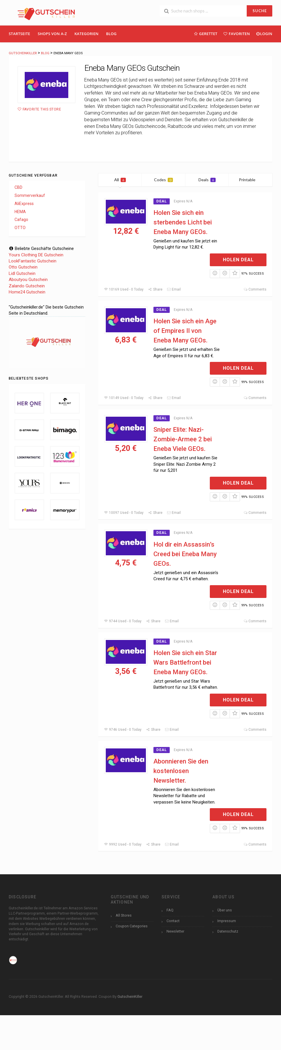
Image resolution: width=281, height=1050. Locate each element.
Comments (255, 289)
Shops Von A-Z (52, 33)
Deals (207, 179)
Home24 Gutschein (27, 292)
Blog (111, 33)
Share (155, 289)
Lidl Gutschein (22, 273)
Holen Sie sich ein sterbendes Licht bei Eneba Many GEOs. (182, 222)
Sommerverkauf (30, 195)
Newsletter (175, 931)
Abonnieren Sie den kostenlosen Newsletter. (180, 771)
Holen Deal (238, 259)
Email (174, 289)
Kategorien (86, 33)
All (120, 179)
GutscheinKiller (129, 996)
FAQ (170, 910)
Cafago (21, 219)
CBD (18, 187)
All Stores (124, 915)
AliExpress (24, 203)
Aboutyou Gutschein (28, 279)
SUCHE (260, 10)
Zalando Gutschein (27, 286)
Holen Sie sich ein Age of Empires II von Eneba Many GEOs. (184, 331)
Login (264, 33)
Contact (173, 921)
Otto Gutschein (23, 267)
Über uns (224, 910)
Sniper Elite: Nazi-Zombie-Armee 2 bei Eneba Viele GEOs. (182, 439)
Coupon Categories (132, 926)
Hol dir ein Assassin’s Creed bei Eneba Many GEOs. (185, 554)
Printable (250, 179)
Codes (163, 179)
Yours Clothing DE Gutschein (36, 254)
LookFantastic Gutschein (32, 261)
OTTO (20, 227)
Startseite (19, 33)
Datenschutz (227, 931)
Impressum (226, 921)
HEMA (20, 211)
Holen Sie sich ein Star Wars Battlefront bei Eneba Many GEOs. (185, 662)
